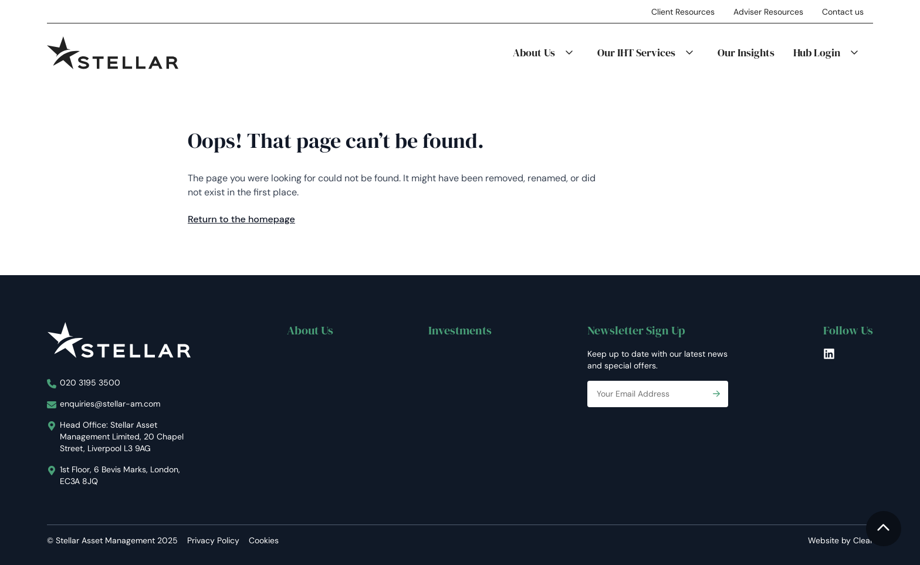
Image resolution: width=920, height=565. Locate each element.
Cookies (264, 540)
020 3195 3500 (90, 382)
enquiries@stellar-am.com (110, 403)
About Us (534, 52)
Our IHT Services (636, 52)
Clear (863, 540)
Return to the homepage (241, 219)
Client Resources (683, 11)
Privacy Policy (213, 540)
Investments (460, 330)
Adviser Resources (768, 11)
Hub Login (816, 52)
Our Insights (746, 52)
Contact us (843, 11)
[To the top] (883, 528)
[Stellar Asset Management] (112, 52)
